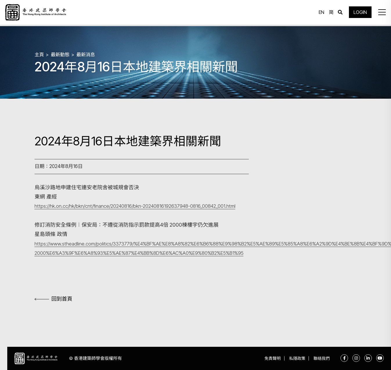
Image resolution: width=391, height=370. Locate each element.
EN (320, 13)
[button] (380, 13)
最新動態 (61, 54)
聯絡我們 (321, 358)
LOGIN (359, 13)
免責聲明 (268, 358)
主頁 (39, 54)
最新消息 (88, 54)
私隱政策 (295, 358)
